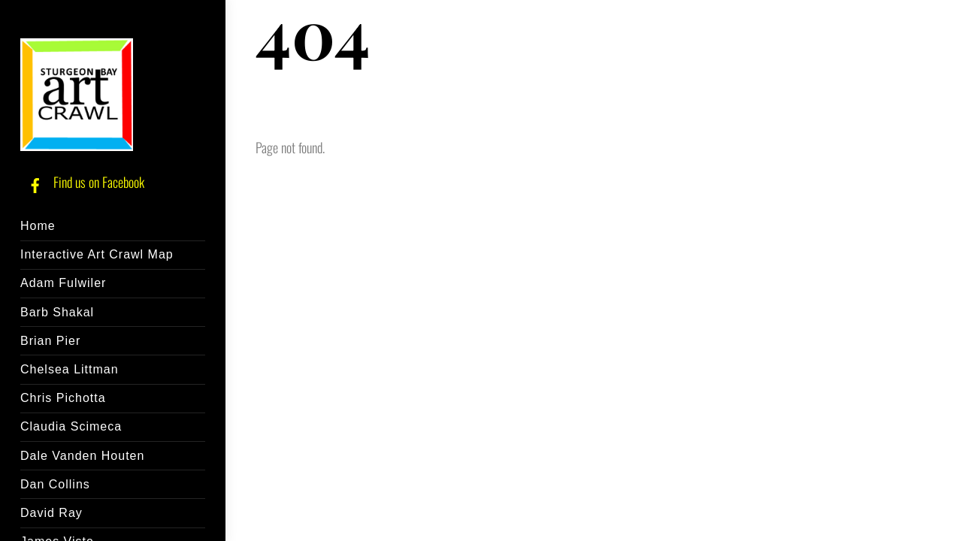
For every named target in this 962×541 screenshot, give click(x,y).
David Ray (51, 512)
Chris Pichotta (63, 397)
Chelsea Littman (69, 369)
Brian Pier (50, 340)
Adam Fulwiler (63, 283)
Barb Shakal (57, 312)
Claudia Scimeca (71, 426)
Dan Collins (55, 484)
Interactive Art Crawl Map (97, 254)
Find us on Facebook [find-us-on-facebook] (82, 182)
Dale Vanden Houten (82, 455)
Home (38, 225)
